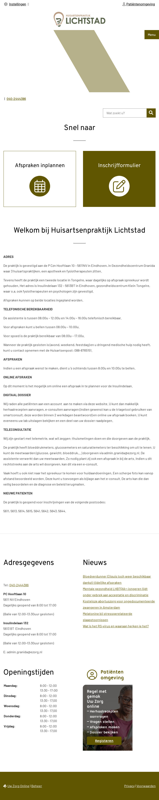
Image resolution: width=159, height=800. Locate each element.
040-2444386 (19, 585)
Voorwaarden (146, 786)
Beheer (36, 786)
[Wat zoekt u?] (125, 113)
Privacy (129, 786)
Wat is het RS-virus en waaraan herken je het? (116, 626)
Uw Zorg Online (18, 786)
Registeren (108, 741)
